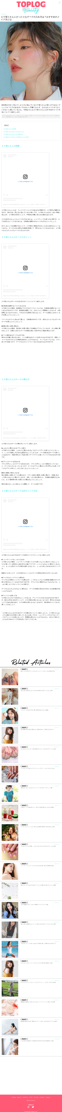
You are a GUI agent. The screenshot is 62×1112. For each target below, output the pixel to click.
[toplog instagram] (28, 1107)
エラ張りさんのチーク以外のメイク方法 (16, 137)
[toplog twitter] (33, 1107)
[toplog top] (31, 4)
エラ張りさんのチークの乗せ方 (13, 134)
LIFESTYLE (25, 1097)
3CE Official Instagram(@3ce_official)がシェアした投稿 (19, 438)
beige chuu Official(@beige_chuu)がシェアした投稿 (18, 204)
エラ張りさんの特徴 (9, 129)
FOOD (30, 1097)
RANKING (41, 1097)
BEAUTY (19, 1097)
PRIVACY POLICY (31, 1100)
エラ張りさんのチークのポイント (13, 131)
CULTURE (36, 1097)
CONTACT (48, 1097)
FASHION (14, 1097)
